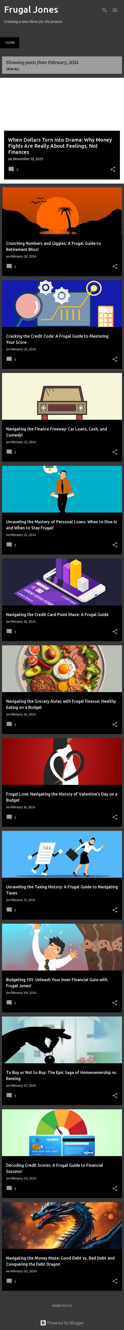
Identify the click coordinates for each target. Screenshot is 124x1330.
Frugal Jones (31, 9)
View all (12, 69)
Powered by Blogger (62, 1323)
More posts (62, 1305)
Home (10, 42)
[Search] (105, 10)
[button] (113, 169)
